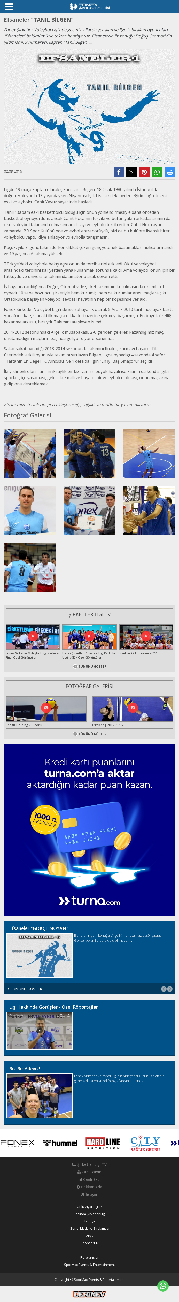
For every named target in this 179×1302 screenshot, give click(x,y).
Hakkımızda (89, 1187)
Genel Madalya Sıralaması (89, 1228)
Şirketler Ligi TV (89, 1164)
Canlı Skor (89, 1179)
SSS (90, 1250)
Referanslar (89, 1257)
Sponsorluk (90, 1243)
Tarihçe (89, 1221)
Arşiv (89, 1236)
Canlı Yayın (89, 1172)
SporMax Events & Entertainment (89, 1264)
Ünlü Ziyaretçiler (89, 1207)
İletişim (89, 1194)
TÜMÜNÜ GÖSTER (89, 666)
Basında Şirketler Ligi (89, 1214)
